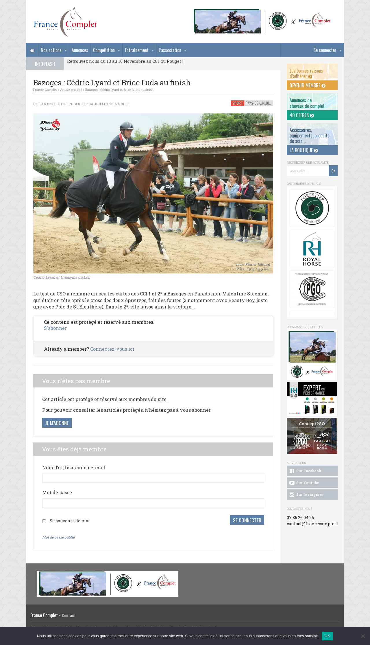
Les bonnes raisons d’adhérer (306, 73)
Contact (69, 614)
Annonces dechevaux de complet (307, 103)
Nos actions (51, 50)
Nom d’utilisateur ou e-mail (74, 467)
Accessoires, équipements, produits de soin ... (310, 135)
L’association (170, 50)
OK (327, 636)
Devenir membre (307, 85)
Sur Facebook (304, 471)
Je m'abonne (57, 423)
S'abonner (55, 328)
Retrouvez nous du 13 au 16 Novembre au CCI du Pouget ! (125, 61)
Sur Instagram (305, 494)
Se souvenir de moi (70, 520)
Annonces (80, 50)
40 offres (302, 115)
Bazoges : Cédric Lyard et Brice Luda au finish (119, 89)
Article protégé (71, 89)
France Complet (45, 89)
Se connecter (324, 50)
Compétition (104, 50)
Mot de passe (57, 492)
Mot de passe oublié (58, 536)
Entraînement (137, 50)
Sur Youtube (303, 483)
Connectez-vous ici (112, 349)
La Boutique (304, 150)
